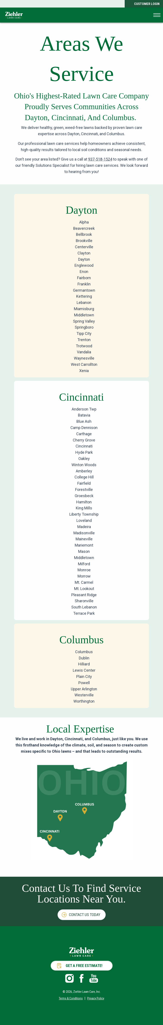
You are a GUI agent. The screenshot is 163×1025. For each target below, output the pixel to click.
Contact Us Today (84, 914)
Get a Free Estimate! (84, 965)
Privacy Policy (95, 998)
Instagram (69, 978)
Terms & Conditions (71, 998)
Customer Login (147, 4)
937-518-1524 (100, 159)
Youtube (93, 978)
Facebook (81, 978)
